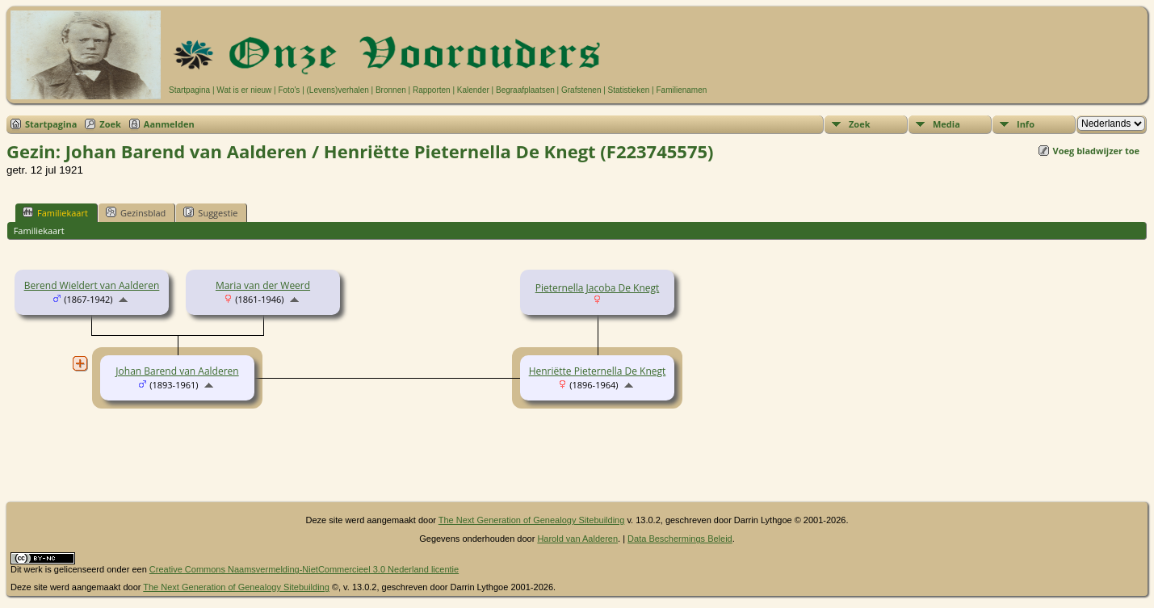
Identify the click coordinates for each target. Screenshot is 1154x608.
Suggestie (210, 212)
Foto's (289, 90)
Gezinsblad (136, 212)
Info (1025, 124)
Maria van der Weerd (263, 285)
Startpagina (189, 90)
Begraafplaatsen (525, 90)
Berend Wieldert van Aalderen (92, 285)
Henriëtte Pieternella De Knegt (597, 371)
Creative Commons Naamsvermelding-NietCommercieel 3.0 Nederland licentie (304, 569)
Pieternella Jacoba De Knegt (597, 288)
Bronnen (391, 90)
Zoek (110, 124)
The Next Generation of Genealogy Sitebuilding (532, 520)
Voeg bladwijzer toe (1096, 151)
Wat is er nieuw (243, 90)
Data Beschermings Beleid (679, 538)
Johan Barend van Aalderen (176, 371)
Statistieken (629, 90)
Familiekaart (55, 212)
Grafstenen (581, 90)
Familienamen (681, 90)
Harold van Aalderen (577, 538)
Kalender (473, 90)
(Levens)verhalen (338, 90)
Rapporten (432, 90)
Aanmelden (169, 124)
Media (946, 124)
